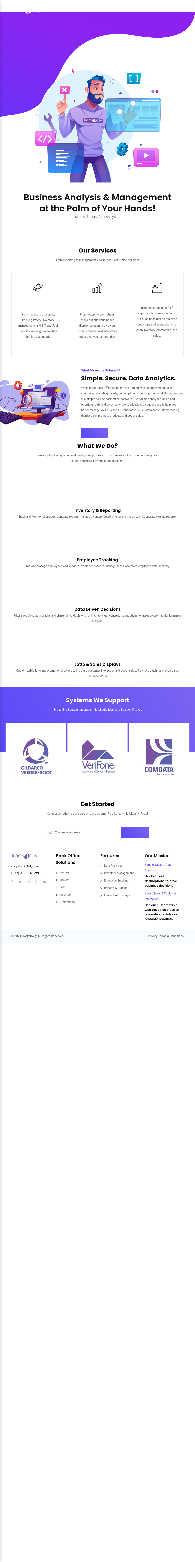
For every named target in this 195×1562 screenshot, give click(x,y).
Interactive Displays (117, 807)
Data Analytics (113, 778)
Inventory (66, 807)
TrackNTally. (29, 848)
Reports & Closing (116, 800)
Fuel (62, 799)
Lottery (64, 792)
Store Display (127, 11)
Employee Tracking (116, 792)
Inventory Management (119, 785)
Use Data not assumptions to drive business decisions (161, 793)
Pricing (145, 11)
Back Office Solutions (97, 11)
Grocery (65, 784)
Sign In (175, 11)
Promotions (67, 814)
